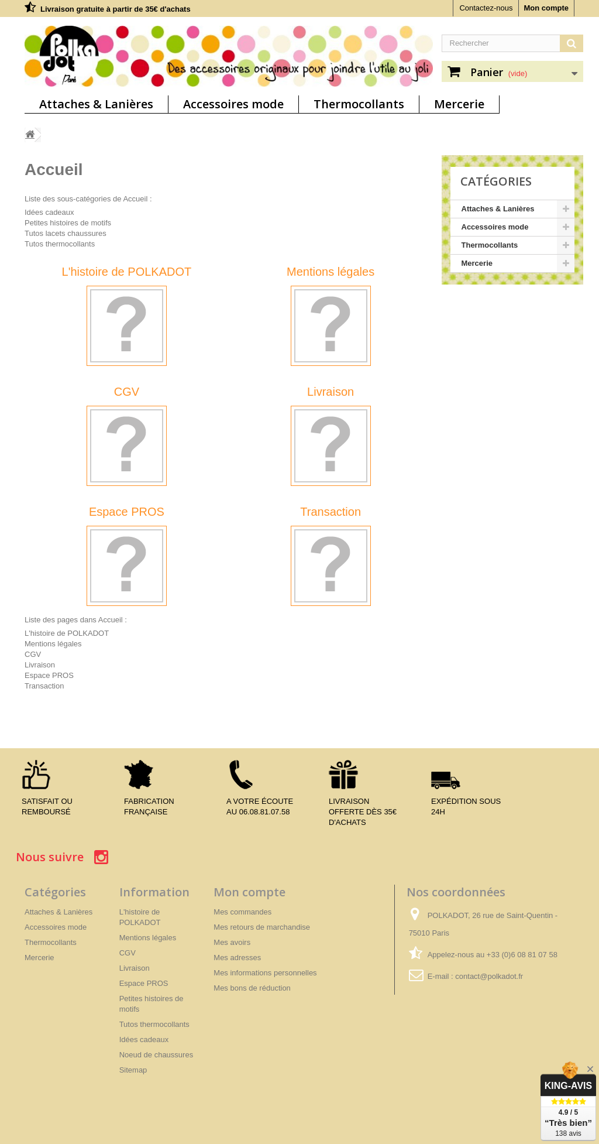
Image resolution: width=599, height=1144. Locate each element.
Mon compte (546, 8)
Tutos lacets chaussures (65, 233)
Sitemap (133, 1070)
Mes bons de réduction (252, 988)
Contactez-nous (485, 8)
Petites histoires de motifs (68, 222)
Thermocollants (359, 104)
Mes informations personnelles (265, 972)
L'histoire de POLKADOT (127, 271)
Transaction (330, 511)
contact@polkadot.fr (489, 976)
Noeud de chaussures (156, 1054)
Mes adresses (237, 957)
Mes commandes (242, 911)
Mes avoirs (232, 942)
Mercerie (459, 104)
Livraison (330, 391)
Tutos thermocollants (60, 243)
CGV (126, 391)
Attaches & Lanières (96, 104)
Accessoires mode (233, 104)
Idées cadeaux (49, 212)
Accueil (54, 169)
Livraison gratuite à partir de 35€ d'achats (115, 9)
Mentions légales (330, 271)
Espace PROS (126, 511)
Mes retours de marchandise (262, 927)
